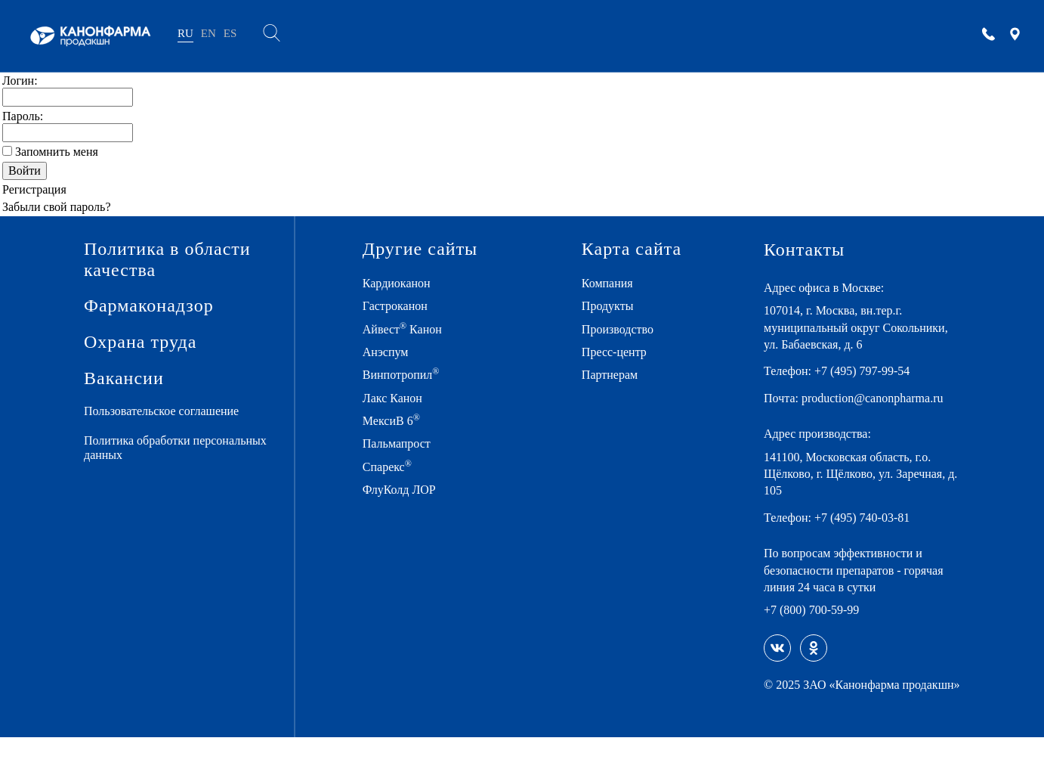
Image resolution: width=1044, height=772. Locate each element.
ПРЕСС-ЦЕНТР (643, 35)
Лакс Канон (399, 398)
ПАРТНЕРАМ (742, 35)
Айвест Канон (409, 328)
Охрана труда (135, 344)
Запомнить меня (61, 151)
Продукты (611, 306)
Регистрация (38, 189)
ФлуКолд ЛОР (405, 490)
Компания (612, 284)
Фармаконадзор (143, 307)
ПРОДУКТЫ (428, 35)
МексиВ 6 (397, 421)
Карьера (826, 35)
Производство (625, 329)
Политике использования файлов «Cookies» (385, 722)
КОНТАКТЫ (909, 35)
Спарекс (394, 467)
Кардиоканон (404, 284)
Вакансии (119, 380)
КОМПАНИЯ (337, 35)
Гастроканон (402, 306)
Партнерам (615, 375)
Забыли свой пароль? (63, 207)
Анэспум (391, 353)
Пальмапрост (404, 444)
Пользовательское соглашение (173, 413)
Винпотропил (406, 375)
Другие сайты (419, 249)
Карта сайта (631, 249)
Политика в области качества (160, 260)
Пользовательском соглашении (546, 722)
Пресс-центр (620, 353)
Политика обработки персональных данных (148, 450)
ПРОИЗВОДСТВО (532, 35)
